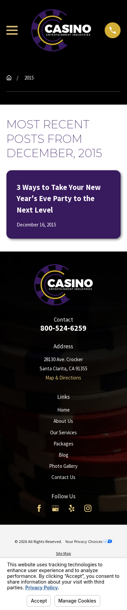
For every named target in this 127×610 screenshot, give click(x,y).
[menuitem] (63, 554)
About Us (63, 421)
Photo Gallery (63, 466)
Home (63, 410)
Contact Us (63, 477)
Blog (63, 455)
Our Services (63, 432)
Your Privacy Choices (88, 541)
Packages (63, 443)
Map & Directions (63, 377)
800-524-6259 (63, 328)
